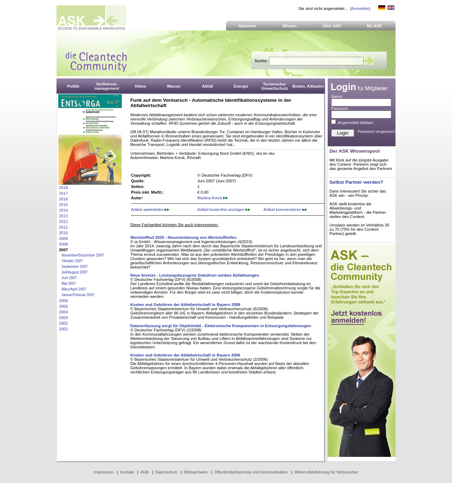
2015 (63, 204)
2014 (63, 210)
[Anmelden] (360, 8)
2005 (63, 306)
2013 (63, 216)
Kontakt (127, 472)
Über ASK (332, 26)
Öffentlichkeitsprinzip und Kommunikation (251, 472)
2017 (63, 193)
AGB (144, 472)
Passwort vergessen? (377, 131)
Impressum (104, 472)
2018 (63, 187)
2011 (63, 227)
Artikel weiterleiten (150, 209)
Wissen (289, 26)
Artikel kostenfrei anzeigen (223, 209)
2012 (63, 221)
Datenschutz (166, 472)
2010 (63, 233)
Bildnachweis (196, 472)
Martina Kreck (212, 198)
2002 (63, 323)
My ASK (374, 26)
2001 (63, 329)
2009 (63, 238)
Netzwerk (247, 26)
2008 (63, 244)
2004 (63, 312)
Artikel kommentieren (285, 209)
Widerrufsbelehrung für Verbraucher (326, 472)
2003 (63, 318)
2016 (63, 199)
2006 (63, 301)
